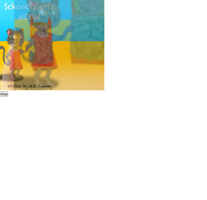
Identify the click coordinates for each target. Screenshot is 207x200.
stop (4, 94)
